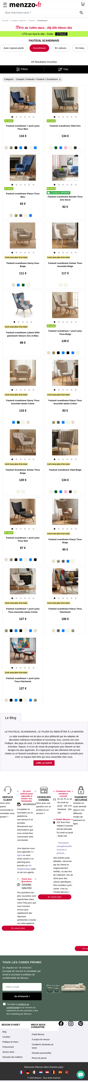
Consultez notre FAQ (27, 886)
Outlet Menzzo (38, 1034)
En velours (60, 48)
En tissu (80, 48)
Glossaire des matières (12, 1057)
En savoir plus (18, 928)
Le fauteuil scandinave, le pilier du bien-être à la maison (44, 731)
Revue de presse (39, 1058)
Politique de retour (10, 1042)
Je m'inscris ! (22, 996)
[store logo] (45, 4)
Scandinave (39, 48)
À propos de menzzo (41, 1039)
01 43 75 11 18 (64, 799)
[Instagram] (70, 1023)
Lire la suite (44, 763)
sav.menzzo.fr (29, 804)
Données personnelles (41, 1053)
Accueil (5, 20)
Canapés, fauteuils (18, 20)
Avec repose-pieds (14, 48)
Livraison (6, 1037)
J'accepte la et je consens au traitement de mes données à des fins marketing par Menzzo (20, 1009)
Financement (8, 1047)
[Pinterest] (80, 1023)
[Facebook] (61, 1023)
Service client (8, 1052)
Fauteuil (31, 20)
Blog (4, 1032)
